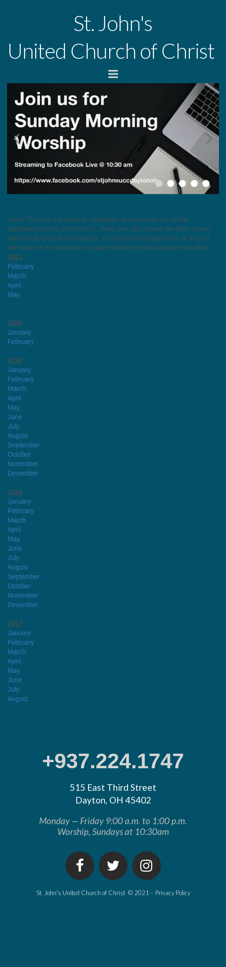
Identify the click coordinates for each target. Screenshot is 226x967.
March (17, 276)
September (24, 445)
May (14, 294)
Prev (16, 138)
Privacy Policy (172, 893)
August (18, 435)
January (19, 332)
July (13, 426)
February (21, 266)
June (15, 417)
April (14, 285)
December (23, 473)
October (19, 454)
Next (209, 138)
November (23, 464)
